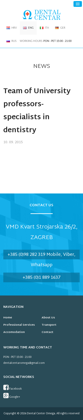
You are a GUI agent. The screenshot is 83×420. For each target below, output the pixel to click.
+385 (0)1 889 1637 (42, 278)
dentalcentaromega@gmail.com (24, 363)
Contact (47, 332)
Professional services (19, 325)
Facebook (12, 387)
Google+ (11, 396)
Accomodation (14, 332)
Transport (49, 325)
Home (7, 317)
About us (48, 317)
